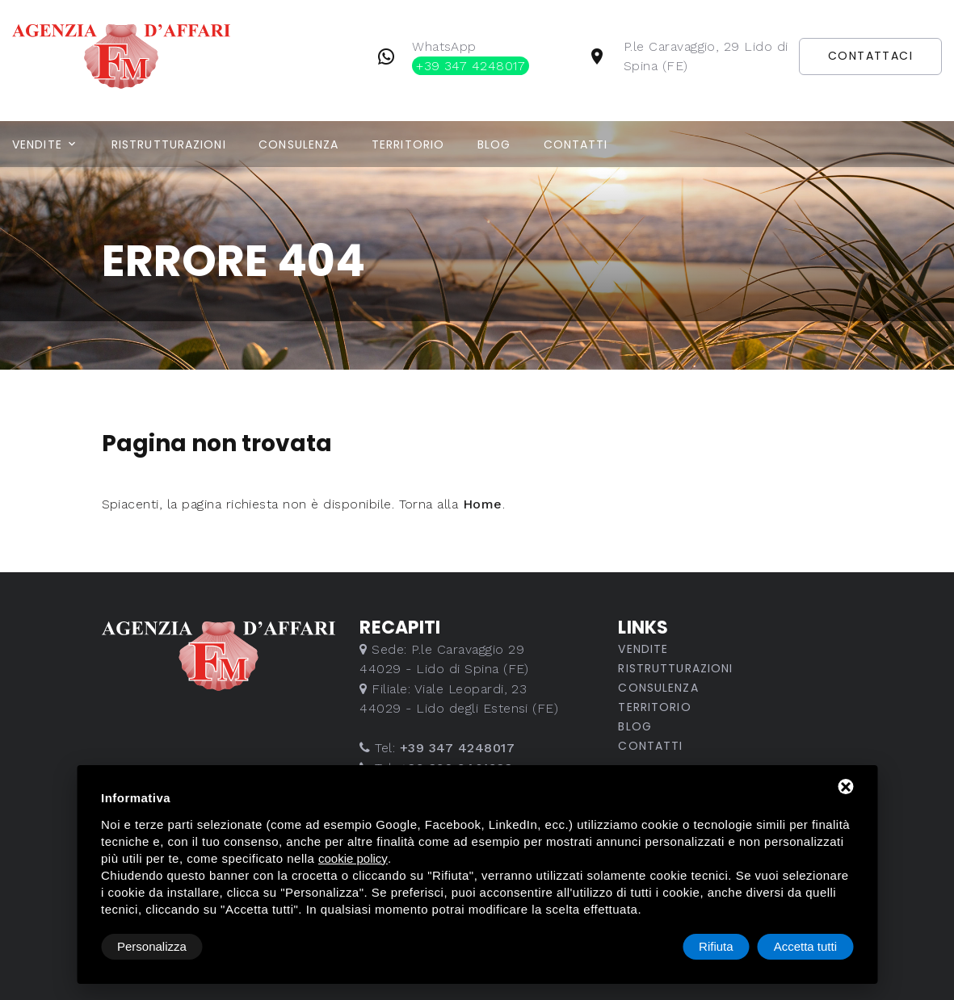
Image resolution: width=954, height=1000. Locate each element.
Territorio (408, 144)
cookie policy (353, 858)
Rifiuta (716, 946)
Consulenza (298, 144)
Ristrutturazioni (168, 144)
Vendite (37, 144)
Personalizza (152, 946)
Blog (494, 144)
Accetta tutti (805, 946)
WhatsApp (470, 57)
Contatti (576, 144)
